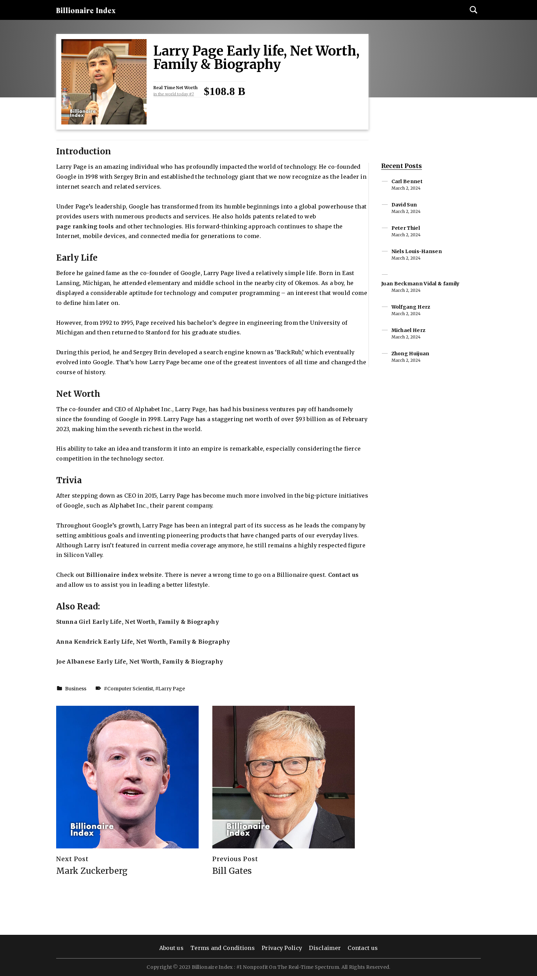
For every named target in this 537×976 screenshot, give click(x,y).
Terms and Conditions (222, 947)
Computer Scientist (130, 689)
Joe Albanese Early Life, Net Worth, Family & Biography (139, 661)
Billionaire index (112, 574)
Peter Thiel (405, 228)
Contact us (343, 574)
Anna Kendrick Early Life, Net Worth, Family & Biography (143, 641)
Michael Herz (408, 330)
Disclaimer (325, 947)
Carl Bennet (407, 181)
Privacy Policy (282, 947)
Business (75, 689)
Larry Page (171, 689)
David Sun (404, 204)
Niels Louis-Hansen (416, 251)
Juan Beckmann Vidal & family (420, 283)
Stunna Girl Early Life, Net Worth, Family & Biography (137, 621)
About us (171, 947)
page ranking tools (85, 226)
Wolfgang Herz (410, 307)
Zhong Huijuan (410, 353)
